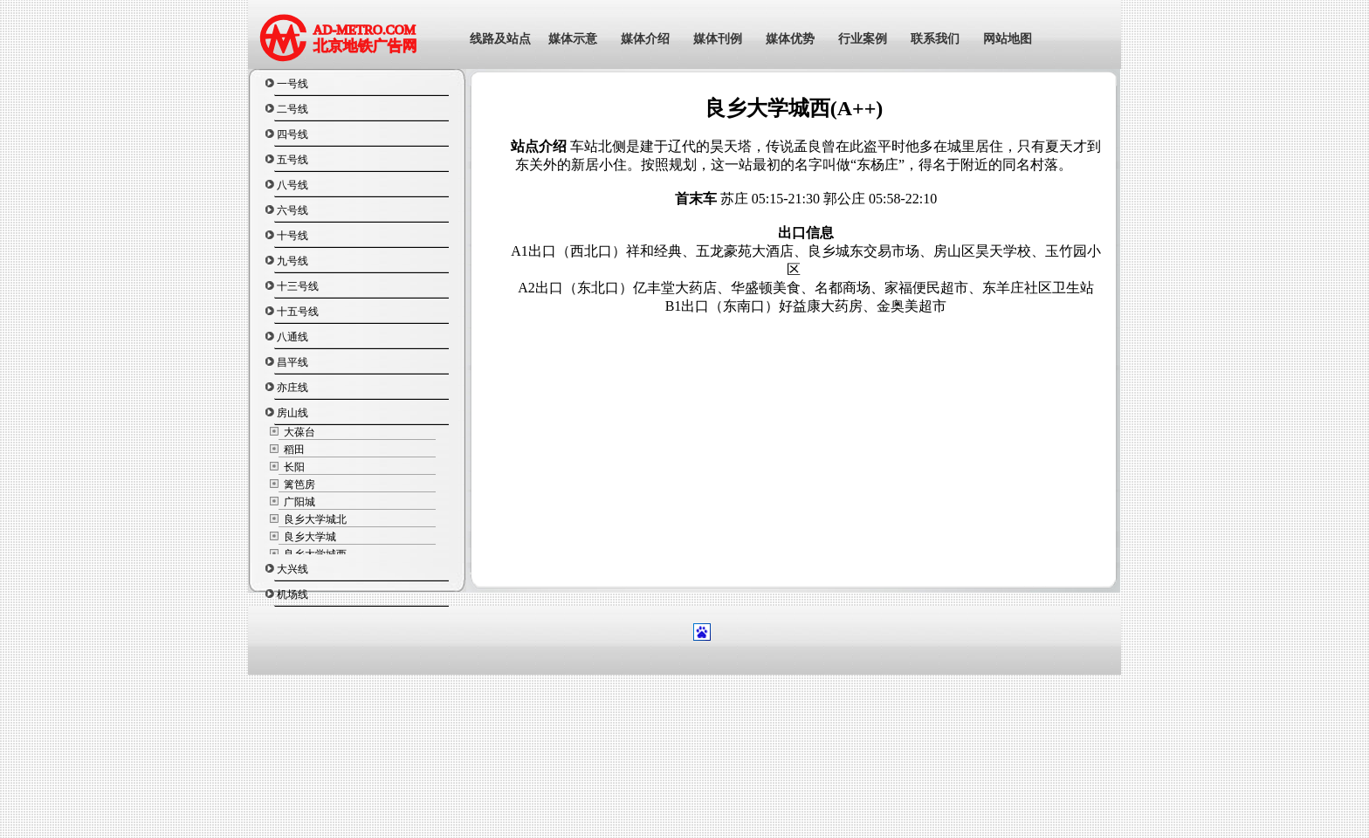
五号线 (292, 160)
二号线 (292, 109)
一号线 (292, 84)
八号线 (292, 185)
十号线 (292, 236)
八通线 (292, 337)
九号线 (292, 261)
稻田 (293, 449)
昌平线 (292, 362)
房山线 (292, 413)
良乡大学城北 (314, 519)
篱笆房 (298, 484)
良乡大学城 (308, 537)
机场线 (292, 594)
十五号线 (298, 312)
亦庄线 (292, 387)
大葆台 (298, 432)
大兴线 (292, 569)
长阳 (293, 467)
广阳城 (298, 502)
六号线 (292, 210)
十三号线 (298, 286)
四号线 (292, 134)
